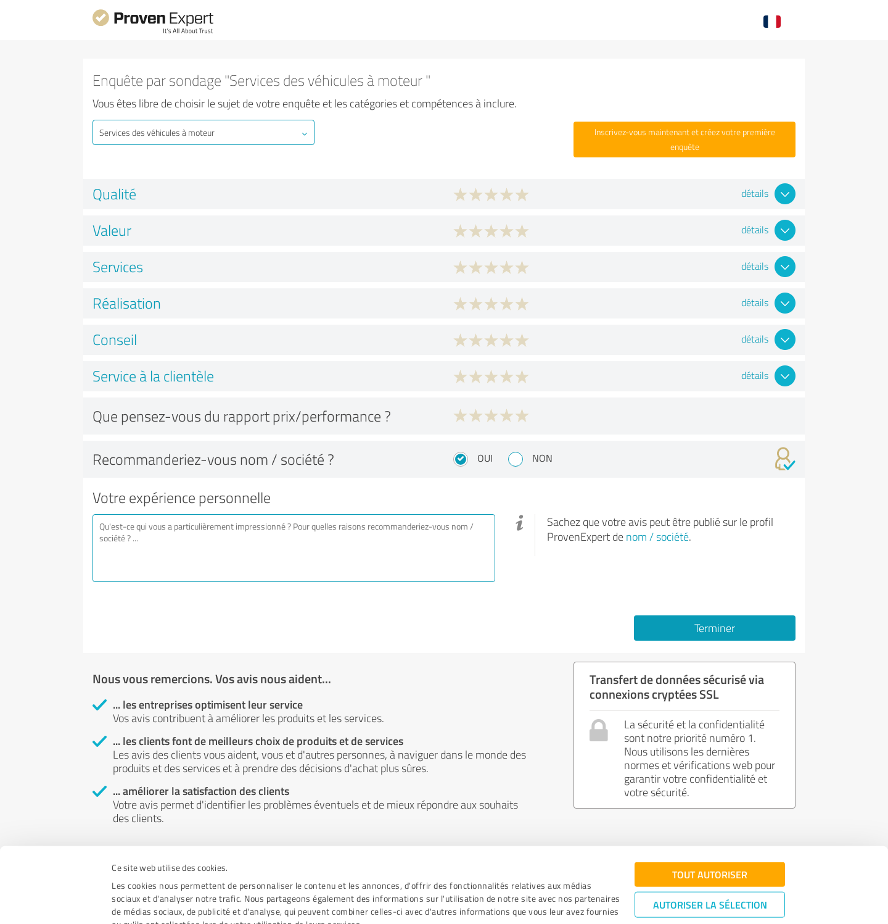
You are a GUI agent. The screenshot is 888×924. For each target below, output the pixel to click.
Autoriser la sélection (710, 846)
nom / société (657, 536)
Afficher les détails (548, 901)
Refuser (710, 884)
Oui (485, 458)
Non (542, 458)
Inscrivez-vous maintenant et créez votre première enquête (684, 139)
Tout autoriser (709, 816)
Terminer (714, 627)
